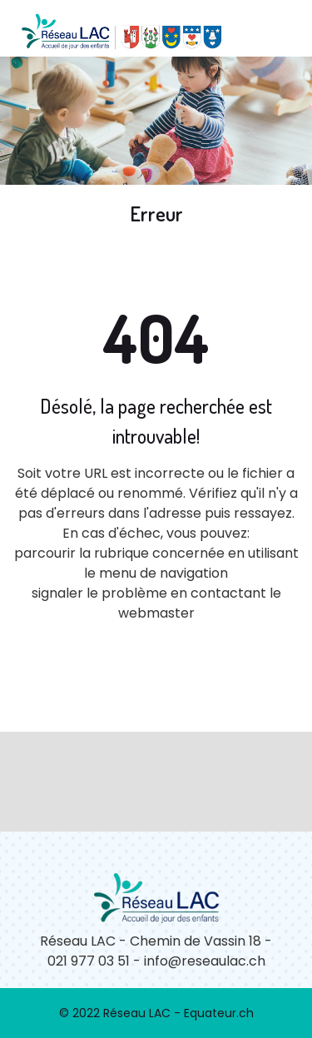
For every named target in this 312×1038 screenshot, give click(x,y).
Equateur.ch (219, 1013)
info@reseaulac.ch (204, 961)
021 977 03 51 (88, 961)
